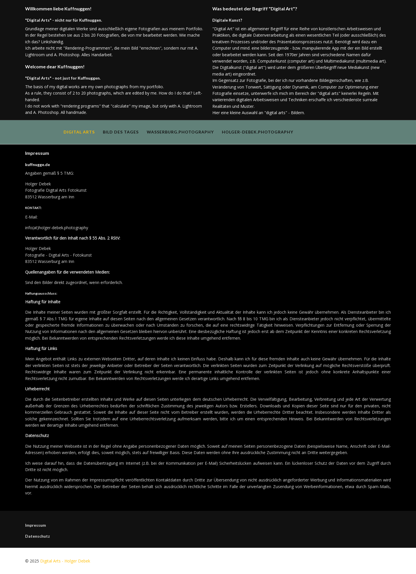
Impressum (35, 525)
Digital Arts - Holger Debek (65, 561)
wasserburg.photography (180, 131)
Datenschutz (37, 536)
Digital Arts (79, 131)
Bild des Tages (121, 131)
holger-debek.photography (257, 131)
